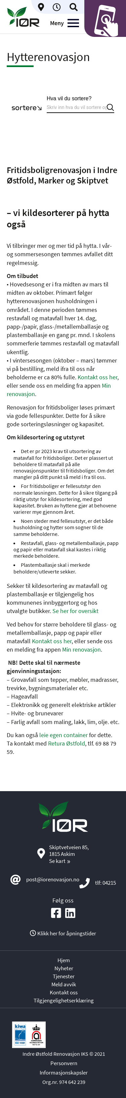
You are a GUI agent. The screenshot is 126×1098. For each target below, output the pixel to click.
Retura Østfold (66, 743)
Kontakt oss (64, 992)
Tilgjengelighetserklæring (64, 1000)
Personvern (63, 1063)
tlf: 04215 (105, 882)
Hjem (63, 960)
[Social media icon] (56, 913)
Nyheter (63, 968)
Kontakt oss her (97, 377)
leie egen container (63, 735)
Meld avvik (63, 984)
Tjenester (64, 976)
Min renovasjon (81, 649)
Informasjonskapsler (64, 1072)
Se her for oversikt (75, 611)
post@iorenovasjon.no (52, 879)
